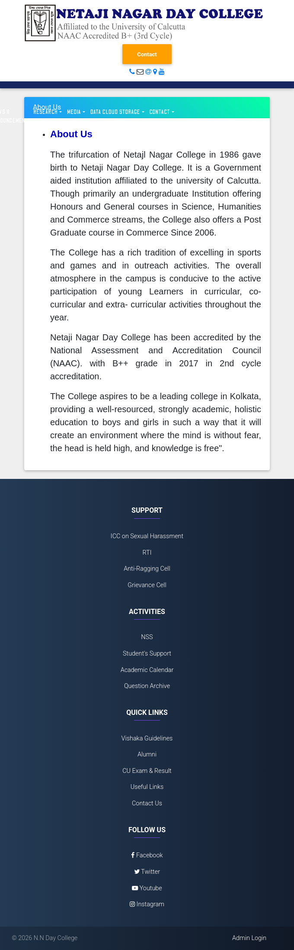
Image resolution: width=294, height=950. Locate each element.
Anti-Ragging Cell (147, 568)
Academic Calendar (147, 670)
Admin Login (249, 938)
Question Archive (147, 686)
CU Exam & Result (147, 771)
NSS (147, 637)
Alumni (147, 754)
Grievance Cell (147, 585)
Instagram (147, 904)
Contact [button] (160, 112)
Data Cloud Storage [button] (115, 112)
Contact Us (147, 803)
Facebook (147, 855)
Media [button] (74, 112)
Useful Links (147, 787)
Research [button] (45, 112)
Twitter (147, 872)
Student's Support (147, 653)
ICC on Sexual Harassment (147, 536)
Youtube (147, 888)
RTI (146, 552)
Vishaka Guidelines (147, 738)
